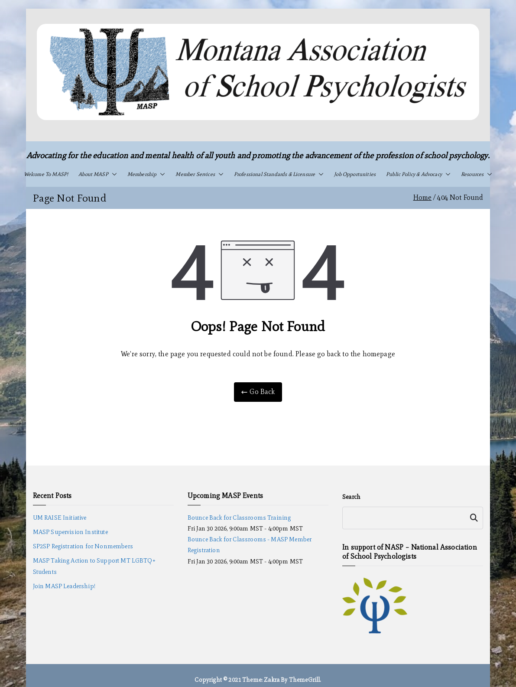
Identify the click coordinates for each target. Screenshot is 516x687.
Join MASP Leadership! (64, 586)
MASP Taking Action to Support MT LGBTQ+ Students (94, 566)
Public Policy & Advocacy (418, 174)
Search (351, 497)
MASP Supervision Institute (70, 532)
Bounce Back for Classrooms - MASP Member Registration (250, 545)
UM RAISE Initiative (60, 517)
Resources (476, 174)
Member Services (199, 174)
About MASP (97, 174)
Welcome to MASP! (46, 174)
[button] (112, 174)
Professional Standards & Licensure (279, 174)
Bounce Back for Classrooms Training (239, 517)
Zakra (271, 680)
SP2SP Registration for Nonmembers (83, 546)
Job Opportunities (355, 174)
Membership (146, 174)
